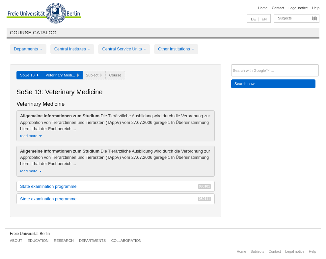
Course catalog (33, 32)
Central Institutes (72, 48)
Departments (28, 48)
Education (38, 241)
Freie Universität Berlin (30, 233)
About (16, 241)
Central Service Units (124, 48)
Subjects (285, 18)
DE (253, 19)
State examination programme (115, 186)
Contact (278, 8)
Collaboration (126, 241)
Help (315, 8)
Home (262, 8)
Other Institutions (176, 48)
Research (63, 241)
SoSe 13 (29, 75)
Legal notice (298, 8)
